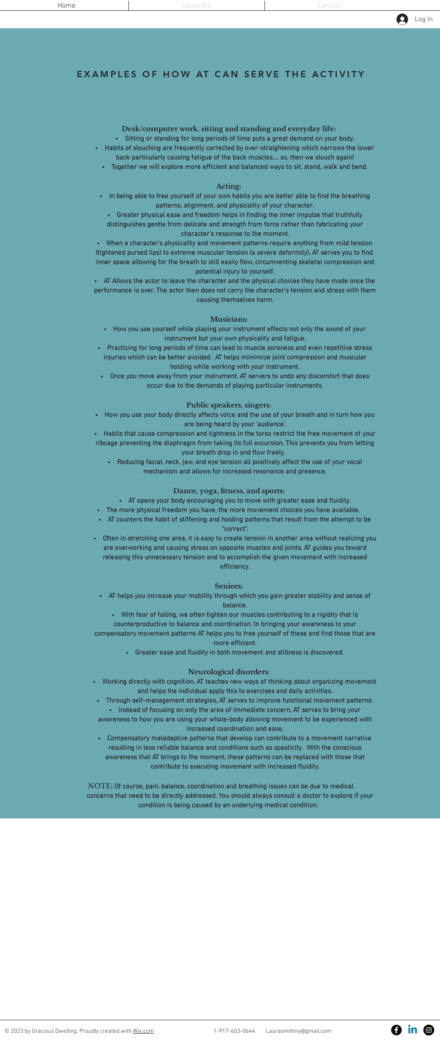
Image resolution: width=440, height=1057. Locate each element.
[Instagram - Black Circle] (428, 1030)
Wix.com (143, 1031)
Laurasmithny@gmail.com (298, 1031)
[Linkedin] (412, 1030)
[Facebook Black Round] (396, 1030)
